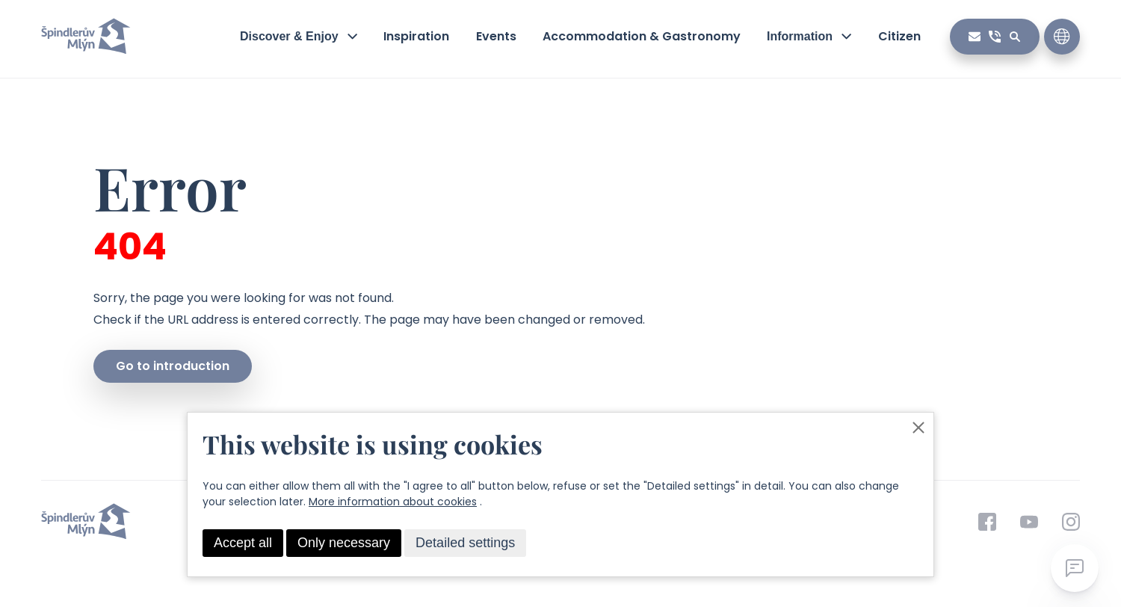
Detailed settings (465, 542)
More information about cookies (393, 501)
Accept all (243, 542)
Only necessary (343, 542)
